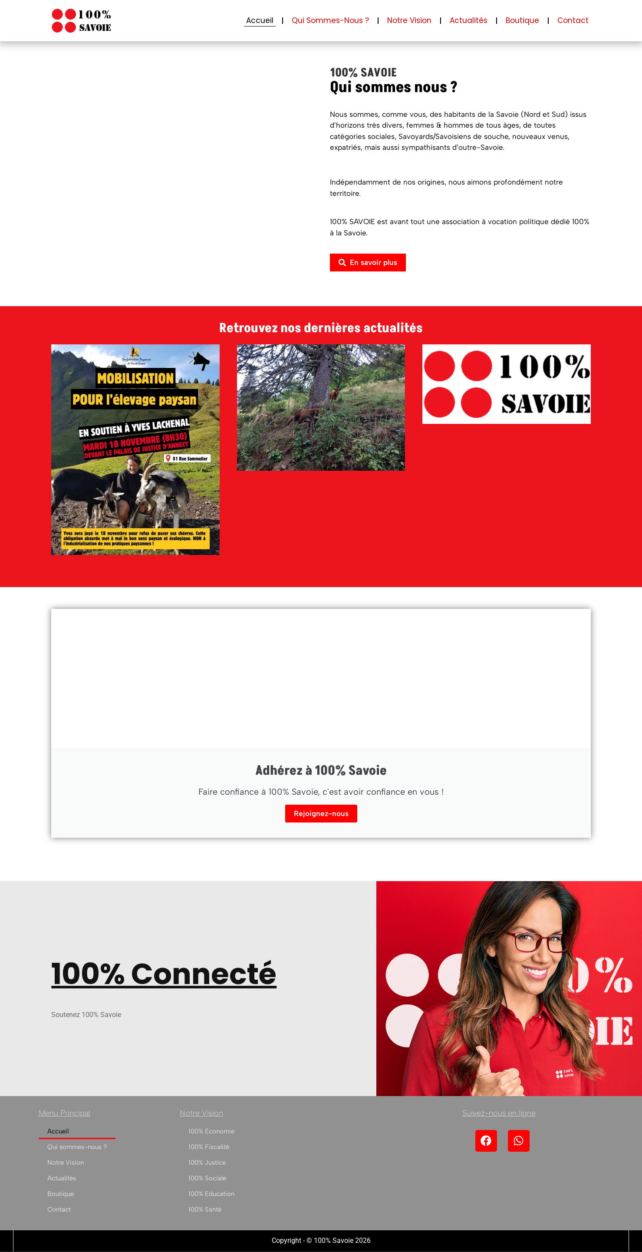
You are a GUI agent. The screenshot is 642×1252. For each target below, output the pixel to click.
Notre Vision (409, 20)
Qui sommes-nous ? (330, 20)
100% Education (211, 1194)
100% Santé (204, 1209)
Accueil (259, 20)
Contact (573, 20)
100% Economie (211, 1131)
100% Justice (207, 1162)
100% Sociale (207, 1178)
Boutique (522, 20)
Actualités (468, 20)
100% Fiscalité (208, 1147)
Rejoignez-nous (321, 813)
